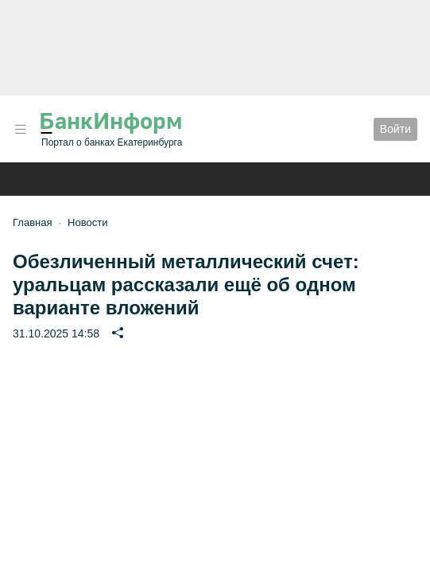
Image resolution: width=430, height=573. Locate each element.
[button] (21, 129)
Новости (87, 222)
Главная (32, 222)
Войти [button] (395, 129)
